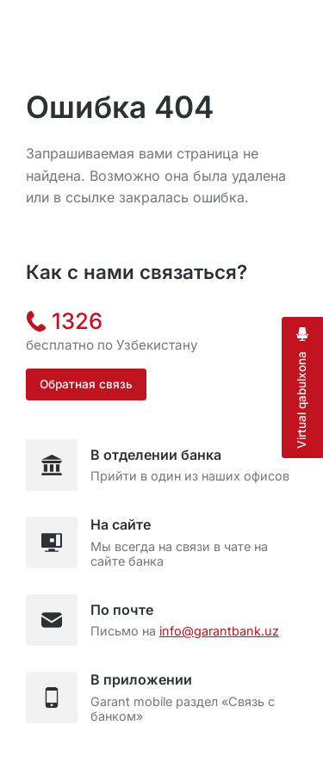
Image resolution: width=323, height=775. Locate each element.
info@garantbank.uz (219, 630)
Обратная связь (86, 384)
